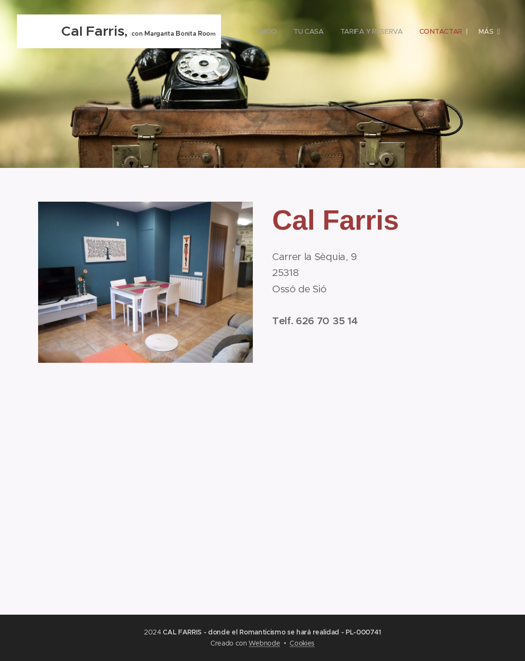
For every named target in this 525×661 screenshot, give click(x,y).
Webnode (264, 643)
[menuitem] (324, 31)
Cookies (302, 643)
